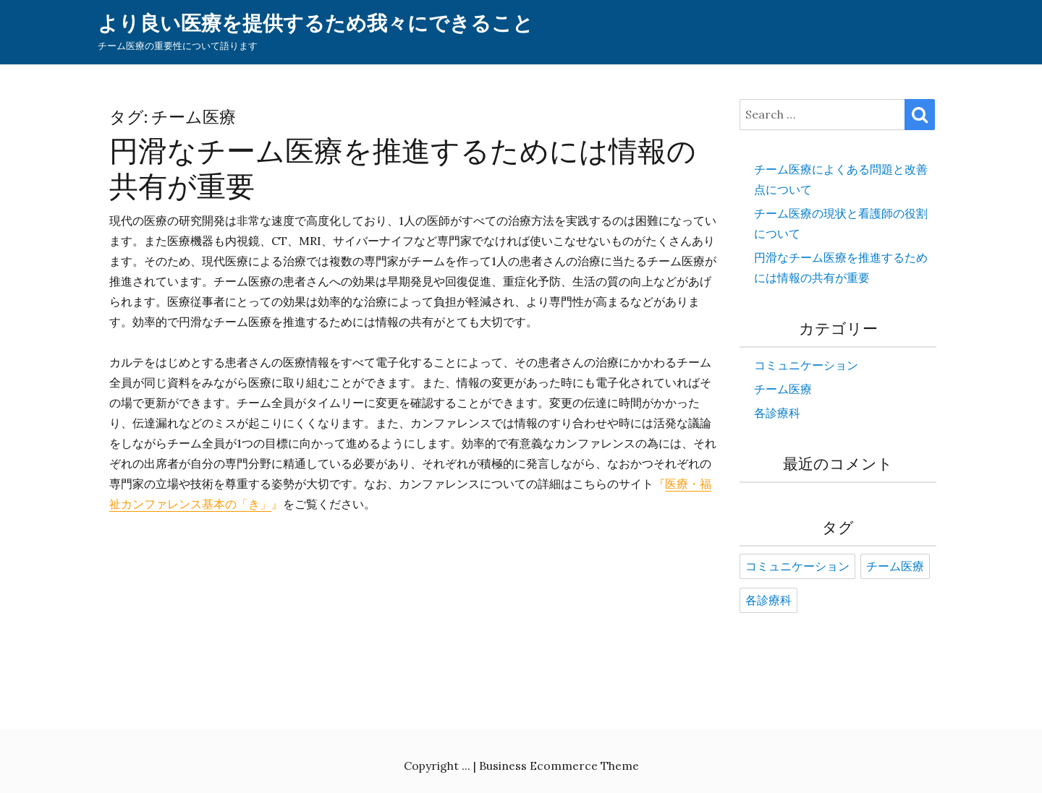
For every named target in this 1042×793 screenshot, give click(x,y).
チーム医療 (783, 389)
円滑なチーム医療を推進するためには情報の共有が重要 (402, 169)
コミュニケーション (806, 365)
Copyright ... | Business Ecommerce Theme (521, 765)
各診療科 (777, 413)
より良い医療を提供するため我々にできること (315, 23)
